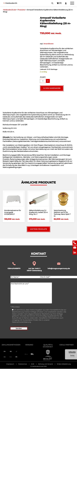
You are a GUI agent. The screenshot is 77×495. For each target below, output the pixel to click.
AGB (32, 364)
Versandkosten (48, 44)
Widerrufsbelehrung (64, 364)
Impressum (10, 364)
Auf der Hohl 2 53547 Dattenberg (34, 266)
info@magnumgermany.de (59, 265)
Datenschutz (22, 364)
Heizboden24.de (37, 366)
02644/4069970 (14, 265)
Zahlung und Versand (45, 364)
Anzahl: (43, 77)
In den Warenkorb (51, 88)
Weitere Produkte (38, 229)
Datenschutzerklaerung (21, 322)
